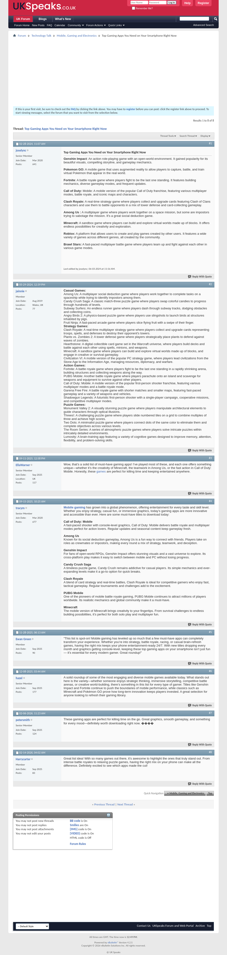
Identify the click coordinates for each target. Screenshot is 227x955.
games (101, 471)
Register (203, 3)
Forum (22, 35)
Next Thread (125, 804)
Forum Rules (78, 844)
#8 (210, 752)
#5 (210, 632)
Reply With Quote (200, 276)
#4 (210, 501)
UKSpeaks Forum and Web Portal (173, 925)
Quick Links (115, 25)
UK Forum (23, 19)
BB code (75, 821)
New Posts (38, 25)
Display (204, 135)
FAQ (49, 25)
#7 (210, 713)
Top (210, 793)
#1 (210, 143)
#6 (210, 671)
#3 (210, 458)
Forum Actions (94, 25)
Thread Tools (167, 135)
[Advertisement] (113, 72)
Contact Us (144, 925)
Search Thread (187, 135)
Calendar (60, 25)
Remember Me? (142, 8)
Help (187, 3)
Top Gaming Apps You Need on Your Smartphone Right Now (66, 129)
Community (74, 25)
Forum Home (22, 25)
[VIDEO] (75, 833)
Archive (200, 925)
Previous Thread (104, 804)
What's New (63, 19)
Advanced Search (203, 25)
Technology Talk (41, 35)
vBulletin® (112, 942)
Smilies (74, 825)
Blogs (42, 19)
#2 (210, 284)
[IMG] (74, 829)
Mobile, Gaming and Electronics (76, 35)
